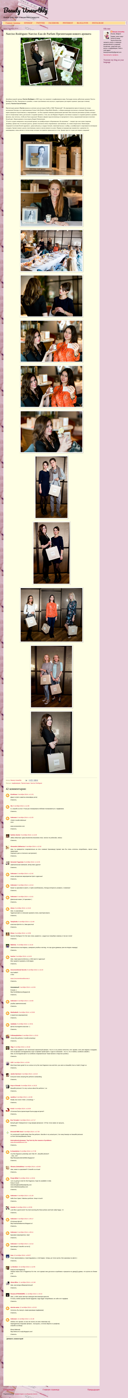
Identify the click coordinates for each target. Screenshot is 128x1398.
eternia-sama (14, 1307)
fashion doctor (15, 835)
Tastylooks (14, 921)
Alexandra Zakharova (17, 846)
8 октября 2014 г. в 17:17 (28, 1120)
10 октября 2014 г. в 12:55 (26, 1267)
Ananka (13, 1207)
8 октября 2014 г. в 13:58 (23, 933)
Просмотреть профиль (110, 55)
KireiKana (13, 794)
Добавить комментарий (15, 1339)
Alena (12, 908)
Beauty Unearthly (25, 10)
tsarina (12, 956)
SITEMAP (28, 23)
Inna (11, 1255)
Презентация (25, 783)
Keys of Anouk (15, 1085)
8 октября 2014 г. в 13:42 (23, 908)
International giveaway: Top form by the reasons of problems (30, 1140)
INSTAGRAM (97, 23)
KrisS (12, 1108)
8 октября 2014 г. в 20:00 (33, 1166)
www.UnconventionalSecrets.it (20, 978)
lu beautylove (15, 1151)
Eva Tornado (14, 1120)
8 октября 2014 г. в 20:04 (27, 1178)
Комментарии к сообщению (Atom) (26, 1394)
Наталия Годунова (16, 862)
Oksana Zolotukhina (17, 1166)
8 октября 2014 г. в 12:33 (32, 862)
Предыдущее (93, 1389)
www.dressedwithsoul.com (18, 1142)
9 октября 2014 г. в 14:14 (25, 1244)
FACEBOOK (54, 23)
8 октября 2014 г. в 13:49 (26, 921)
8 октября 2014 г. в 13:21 (25, 896)
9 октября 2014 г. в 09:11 (25, 1232)
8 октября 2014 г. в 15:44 (22, 1047)
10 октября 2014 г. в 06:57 (22, 1255)
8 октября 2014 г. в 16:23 (29, 1085)
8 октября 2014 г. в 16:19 (30, 1074)
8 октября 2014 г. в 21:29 (25, 1195)
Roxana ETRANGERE (17, 1294)
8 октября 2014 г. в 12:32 (33, 846)
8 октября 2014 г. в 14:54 (28, 987)
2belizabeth (14, 1012)
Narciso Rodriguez (36, 783)
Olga (12, 1047)
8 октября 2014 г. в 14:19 (25, 945)
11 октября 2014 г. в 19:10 (34, 1294)
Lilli (11, 1062)
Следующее (8, 1389)
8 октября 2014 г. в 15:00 (25, 1001)
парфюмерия (16, 783)
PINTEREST (68, 23)
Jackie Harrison (15, 1074)
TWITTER (40, 23)
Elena (12, 933)
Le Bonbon (14, 1267)
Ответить (13, 800)
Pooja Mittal (14, 1178)
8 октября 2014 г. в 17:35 (32, 1131)
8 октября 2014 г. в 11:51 (26, 794)
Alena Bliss (14, 1282)
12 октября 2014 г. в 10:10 (28, 1307)
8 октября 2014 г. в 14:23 (24, 956)
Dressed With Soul (16, 1131)
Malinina (13, 945)
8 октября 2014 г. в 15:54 (21, 1062)
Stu (11, 806)
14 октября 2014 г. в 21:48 (25, 1319)
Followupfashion (16, 1035)
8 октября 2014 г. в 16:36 (24, 1097)
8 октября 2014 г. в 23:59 (24, 1207)
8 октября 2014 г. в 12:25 (25, 817)
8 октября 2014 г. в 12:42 (25, 873)
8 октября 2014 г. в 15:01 (25, 1024)
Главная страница (13, 23)
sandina (13, 1097)
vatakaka (13, 1024)
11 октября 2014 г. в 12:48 (27, 1282)
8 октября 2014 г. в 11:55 (21, 806)
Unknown (13, 817)
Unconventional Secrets (18, 970)
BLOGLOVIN (82, 23)
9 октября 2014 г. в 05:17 (25, 1218)
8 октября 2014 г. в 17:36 (28, 1151)
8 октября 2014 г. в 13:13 (25, 885)
